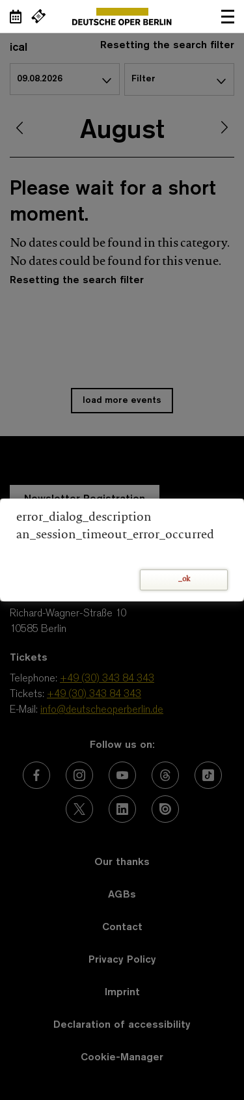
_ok (184, 579)
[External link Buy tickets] (38, 16)
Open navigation (227, 16)
